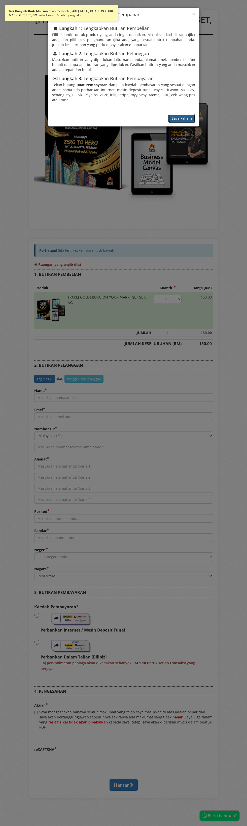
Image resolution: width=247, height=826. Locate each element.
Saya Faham (182, 118)
